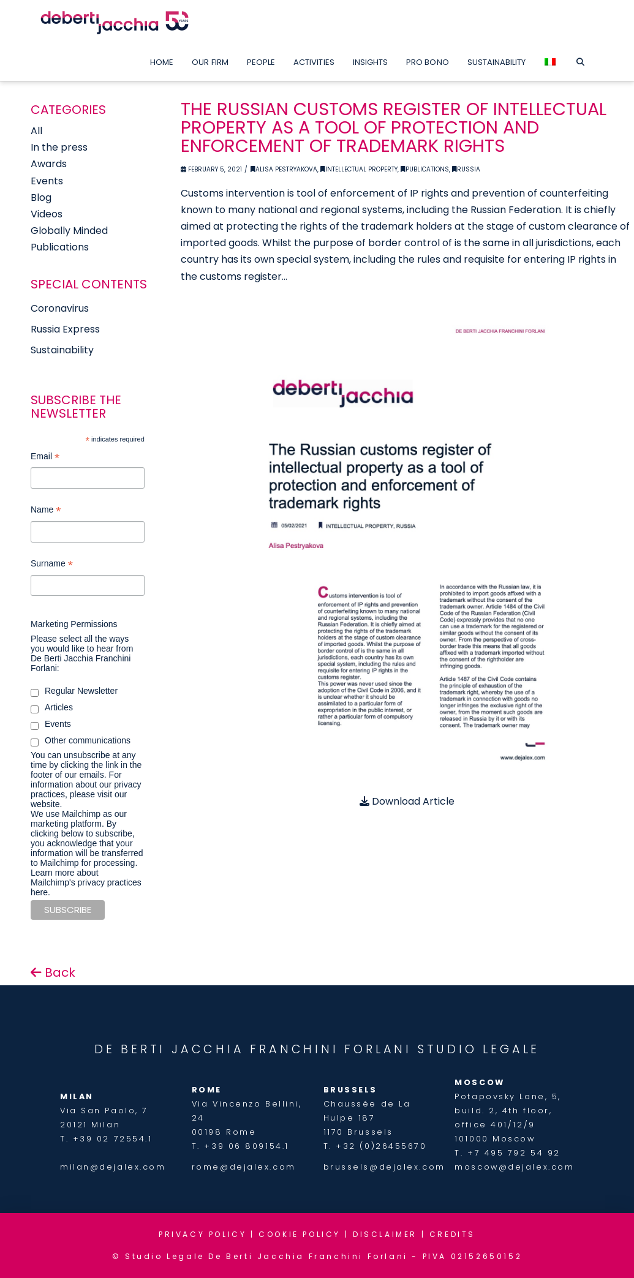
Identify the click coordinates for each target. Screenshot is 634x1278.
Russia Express (65, 329)
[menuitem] (550, 59)
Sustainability (62, 350)
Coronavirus (60, 308)
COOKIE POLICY (300, 1234)
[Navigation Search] (579, 59)
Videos (46, 214)
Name (46, 511)
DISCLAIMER (385, 1234)
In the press (59, 147)
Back (53, 972)
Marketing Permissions (74, 624)
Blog (41, 197)
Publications (425, 169)
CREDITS (452, 1234)
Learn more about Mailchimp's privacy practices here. (86, 882)
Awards (49, 164)
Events (47, 181)
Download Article (407, 801)
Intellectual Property (359, 169)
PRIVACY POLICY (202, 1234)
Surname (52, 565)
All (36, 131)
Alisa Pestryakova (284, 169)
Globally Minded (69, 231)
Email (45, 458)
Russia (466, 169)
